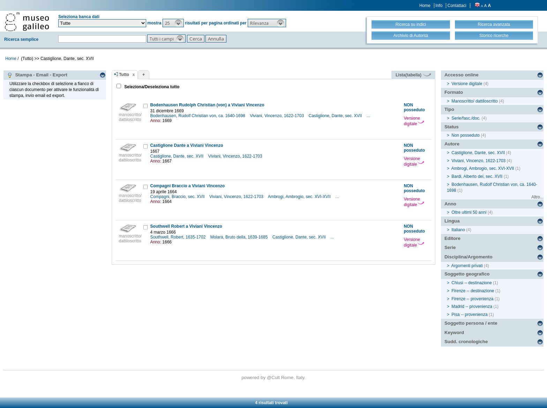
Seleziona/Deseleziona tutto (151, 86)
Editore (452, 238)
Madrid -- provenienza (471, 306)
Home (424, 5)
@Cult (274, 377)
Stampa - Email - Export (37, 75)
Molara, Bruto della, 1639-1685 (239, 237)
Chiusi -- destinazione (471, 282)
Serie (450, 247)
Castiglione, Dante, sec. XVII (335, 115)
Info (438, 5)
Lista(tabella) (413, 75)
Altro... (537, 197)
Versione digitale (414, 121)
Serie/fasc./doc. (465, 118)
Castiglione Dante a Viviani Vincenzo (186, 145)
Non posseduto (465, 135)
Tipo (449, 109)
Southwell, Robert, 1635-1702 (178, 237)
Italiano (458, 229)
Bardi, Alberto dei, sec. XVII (476, 176)
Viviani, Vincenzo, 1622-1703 (277, 115)
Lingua (452, 221)
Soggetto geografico (467, 274)
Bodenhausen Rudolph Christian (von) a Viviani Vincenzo (207, 105)
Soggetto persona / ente (470, 323)
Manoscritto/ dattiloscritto (474, 101)
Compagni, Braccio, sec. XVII (178, 196)
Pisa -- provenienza (469, 314)
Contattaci (457, 5)
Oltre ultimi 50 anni (468, 212)
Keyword (454, 332)
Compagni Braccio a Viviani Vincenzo (187, 185)
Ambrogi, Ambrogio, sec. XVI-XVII (300, 196)
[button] (173, 23)
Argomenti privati (467, 265)
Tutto (124, 74)
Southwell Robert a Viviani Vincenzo (186, 226)
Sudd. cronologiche (466, 341)
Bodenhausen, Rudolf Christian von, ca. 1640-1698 (198, 115)
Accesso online (461, 74)
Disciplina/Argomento (468, 256)
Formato (453, 92)
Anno (450, 203)
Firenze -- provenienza (472, 298)
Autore (451, 143)
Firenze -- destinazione (472, 290)
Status (451, 126)
